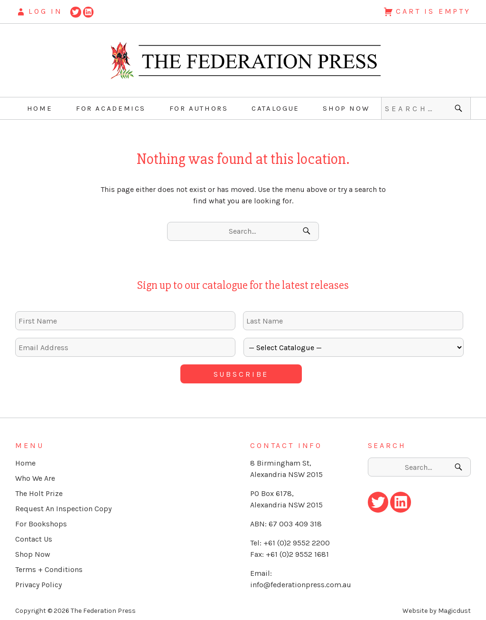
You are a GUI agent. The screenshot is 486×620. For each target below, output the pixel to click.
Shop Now (346, 108)
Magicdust (454, 607)
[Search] (460, 108)
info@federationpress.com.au (300, 581)
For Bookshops (41, 520)
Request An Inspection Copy (63, 505)
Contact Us (33, 535)
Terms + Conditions (49, 566)
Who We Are (35, 474)
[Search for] (426, 108)
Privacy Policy (38, 581)
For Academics (111, 108)
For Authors (198, 108)
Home (40, 108)
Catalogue (275, 108)
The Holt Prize (39, 490)
